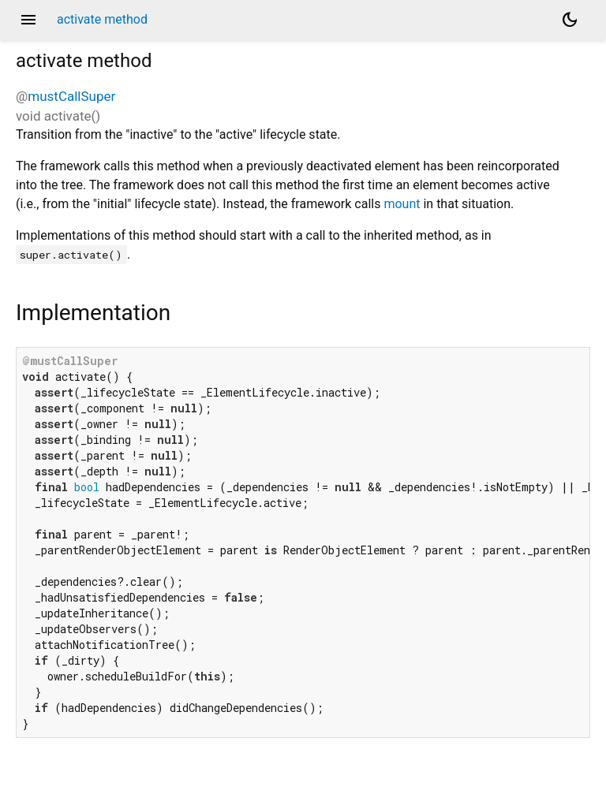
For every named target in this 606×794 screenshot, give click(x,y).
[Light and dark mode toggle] (569, 19)
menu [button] (28, 19)
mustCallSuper (71, 96)
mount (401, 203)
